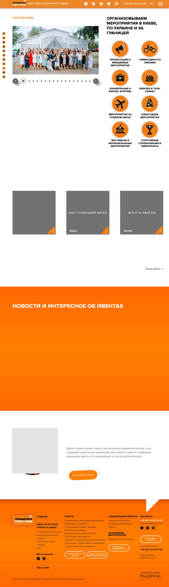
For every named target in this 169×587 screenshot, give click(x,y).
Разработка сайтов (150, 572)
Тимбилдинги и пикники (76, 523)
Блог (39, 548)
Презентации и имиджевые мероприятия (84, 520)
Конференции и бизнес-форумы (80, 527)
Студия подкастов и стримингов (80, 546)
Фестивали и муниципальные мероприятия (85, 540)
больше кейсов (152, 269)
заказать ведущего (118, 548)
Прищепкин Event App (119, 520)
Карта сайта (43, 567)
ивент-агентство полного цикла (47, 526)
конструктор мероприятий (97, 555)
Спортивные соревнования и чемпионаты (85, 543)
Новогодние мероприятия (77, 536)
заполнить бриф (83, 475)
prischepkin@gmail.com (151, 523)
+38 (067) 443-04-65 (135, 3)
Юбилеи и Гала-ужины (75, 530)
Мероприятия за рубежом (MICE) (80, 533)
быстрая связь (150, 539)
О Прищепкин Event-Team (49, 532)
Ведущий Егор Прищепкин (121, 539)
